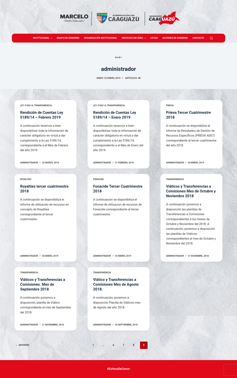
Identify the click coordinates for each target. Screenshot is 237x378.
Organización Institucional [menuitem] (100, 38)
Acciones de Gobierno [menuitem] (175, 38)
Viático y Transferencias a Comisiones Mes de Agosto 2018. (116, 284)
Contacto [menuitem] (198, 38)
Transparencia (43, 105)
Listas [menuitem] (154, 38)
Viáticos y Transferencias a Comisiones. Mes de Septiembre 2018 (42, 284)
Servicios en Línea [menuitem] (134, 38)
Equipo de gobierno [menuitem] (68, 38)
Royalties (25, 179)
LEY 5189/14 (26, 105)
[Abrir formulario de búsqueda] (211, 38)
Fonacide (98, 179)
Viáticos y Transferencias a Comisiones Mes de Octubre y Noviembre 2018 (191, 191)
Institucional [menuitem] (43, 38)
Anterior (22, 345)
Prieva (170, 105)
